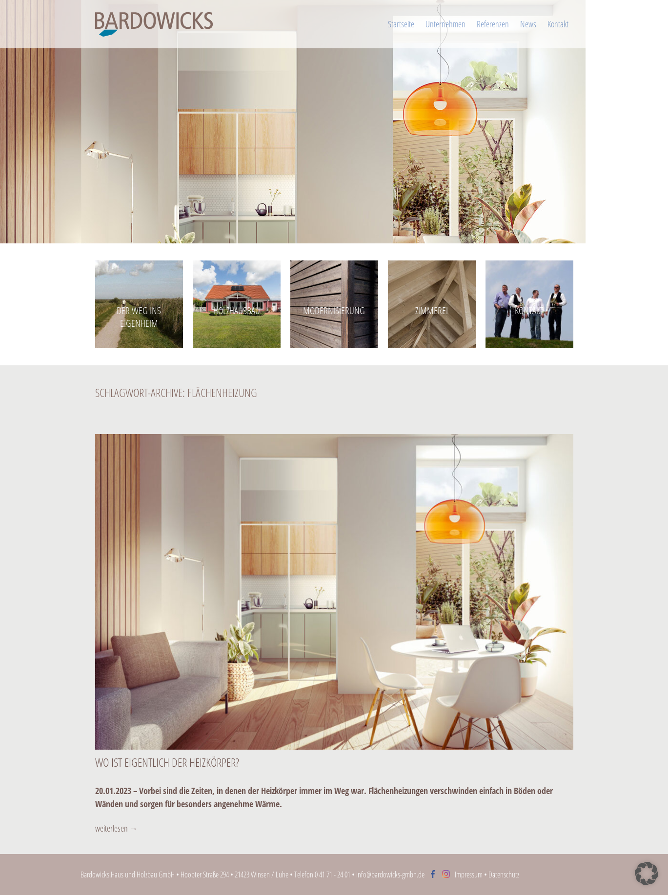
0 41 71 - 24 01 (332, 874)
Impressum (469, 874)
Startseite (401, 24)
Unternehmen (445, 24)
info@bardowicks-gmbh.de (390, 874)
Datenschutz (503, 874)
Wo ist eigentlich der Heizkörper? (167, 762)
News (528, 24)
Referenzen (493, 24)
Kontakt (557, 24)
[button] (646, 873)
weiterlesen (116, 828)
